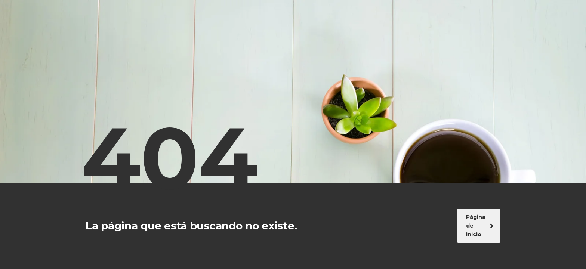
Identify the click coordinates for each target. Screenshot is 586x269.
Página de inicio (480, 226)
